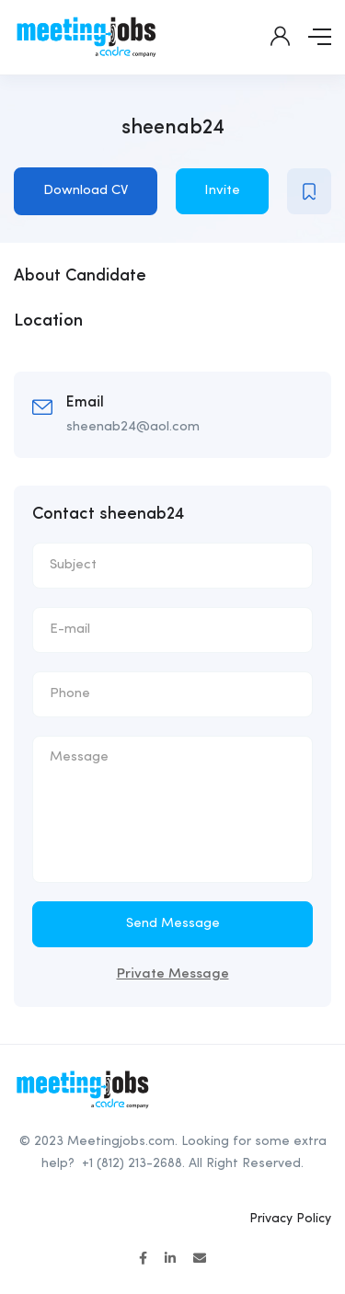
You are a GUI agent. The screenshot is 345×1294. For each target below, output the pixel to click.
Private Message (173, 974)
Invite (222, 191)
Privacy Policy (290, 1218)
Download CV (85, 191)
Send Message (173, 924)
